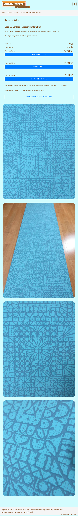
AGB (12, 509)
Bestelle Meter (39, 67)
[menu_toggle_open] (75, 4)
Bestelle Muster (39, 79)
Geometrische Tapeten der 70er (31, 12)
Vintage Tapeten (12, 12)
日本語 (30, 512)
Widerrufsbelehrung (22, 509)
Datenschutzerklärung (37, 509)
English (17, 512)
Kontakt (49, 509)
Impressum (5, 509)
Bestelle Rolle (39, 54)
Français (11, 512)
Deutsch (4, 512)
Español (24, 512)
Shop (3, 12)
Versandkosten (13, 85)
